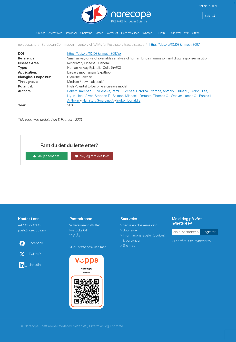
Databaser (71, 33)
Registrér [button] (209, 232)
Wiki (186, 33)
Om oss (40, 33)
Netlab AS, (80, 326)
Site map (129, 245)
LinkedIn (35, 265)
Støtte (196, 33)
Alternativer (55, 33)
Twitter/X (35, 254)
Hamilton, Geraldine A (98, 100)
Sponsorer (130, 230)
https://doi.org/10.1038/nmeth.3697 (174, 45)
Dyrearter (175, 33)
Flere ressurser (130, 33)
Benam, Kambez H (80, 91)
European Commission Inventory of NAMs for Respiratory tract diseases (93, 45)
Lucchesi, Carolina (135, 91)
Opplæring (86, 33)
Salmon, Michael (125, 96)
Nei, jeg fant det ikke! (94, 156)
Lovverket (112, 33)
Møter (99, 33)
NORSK (203, 6)
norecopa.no (27, 45)
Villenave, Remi (108, 91)
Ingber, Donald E (128, 100)
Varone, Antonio (162, 91)
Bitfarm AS (96, 326)
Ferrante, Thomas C (153, 96)
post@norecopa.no (32, 230)
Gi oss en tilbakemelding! (140, 225)
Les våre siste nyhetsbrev (192, 241)
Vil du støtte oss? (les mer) (88, 247)
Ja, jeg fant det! (49, 156)
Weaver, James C (183, 96)
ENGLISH (213, 6)
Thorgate (116, 326)
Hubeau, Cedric (188, 91)
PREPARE (161, 33)
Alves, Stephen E (97, 96)
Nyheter (147, 33)
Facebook (36, 243)
